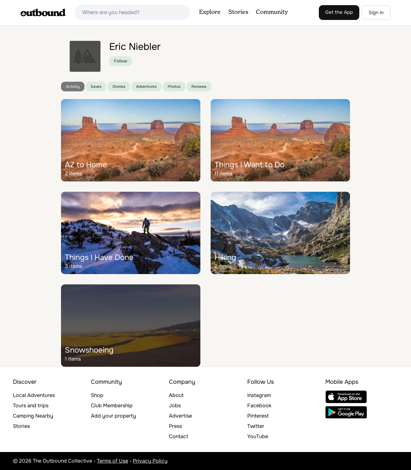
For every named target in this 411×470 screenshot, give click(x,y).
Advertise (180, 415)
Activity (73, 86)
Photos (174, 86)
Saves (96, 86)
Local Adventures (34, 395)
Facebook (259, 405)
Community (272, 12)
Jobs (175, 405)
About (176, 395)
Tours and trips (30, 405)
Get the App (339, 12)
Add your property (113, 415)
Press (175, 426)
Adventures (146, 86)
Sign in (376, 12)
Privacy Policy (150, 460)
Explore (210, 12)
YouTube (257, 436)
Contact (178, 436)
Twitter (255, 426)
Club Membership (112, 405)
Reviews (198, 86)
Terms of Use (112, 460)
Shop (97, 395)
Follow (120, 61)
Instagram (259, 395)
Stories (238, 12)
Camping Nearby (33, 415)
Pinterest (258, 415)
